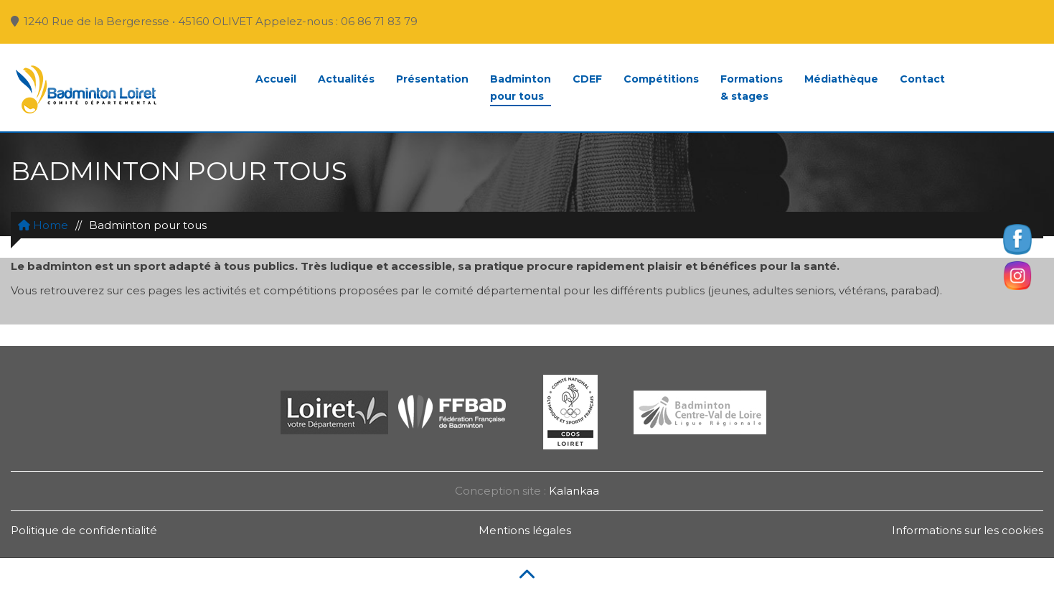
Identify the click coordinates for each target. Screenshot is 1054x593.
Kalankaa (574, 491)
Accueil (275, 79)
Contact (922, 79)
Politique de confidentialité (84, 530)
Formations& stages (751, 88)
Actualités (346, 79)
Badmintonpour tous (520, 88)
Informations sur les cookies (967, 530)
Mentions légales (525, 530)
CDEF (587, 79)
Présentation (432, 79)
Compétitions (661, 79)
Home (43, 225)
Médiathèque (841, 79)
